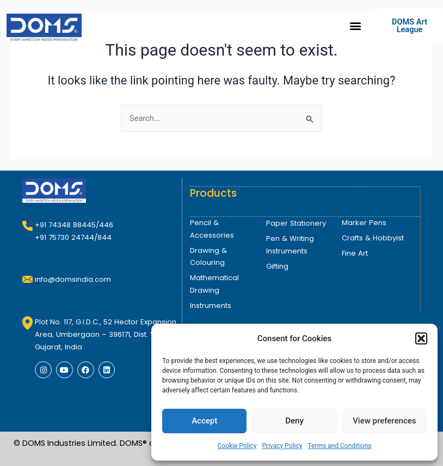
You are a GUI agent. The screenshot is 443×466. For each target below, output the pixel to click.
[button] (421, 338)
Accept (204, 421)
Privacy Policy (282, 446)
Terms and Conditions (339, 446)
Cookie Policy (237, 446)
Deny (294, 421)
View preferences (384, 421)
